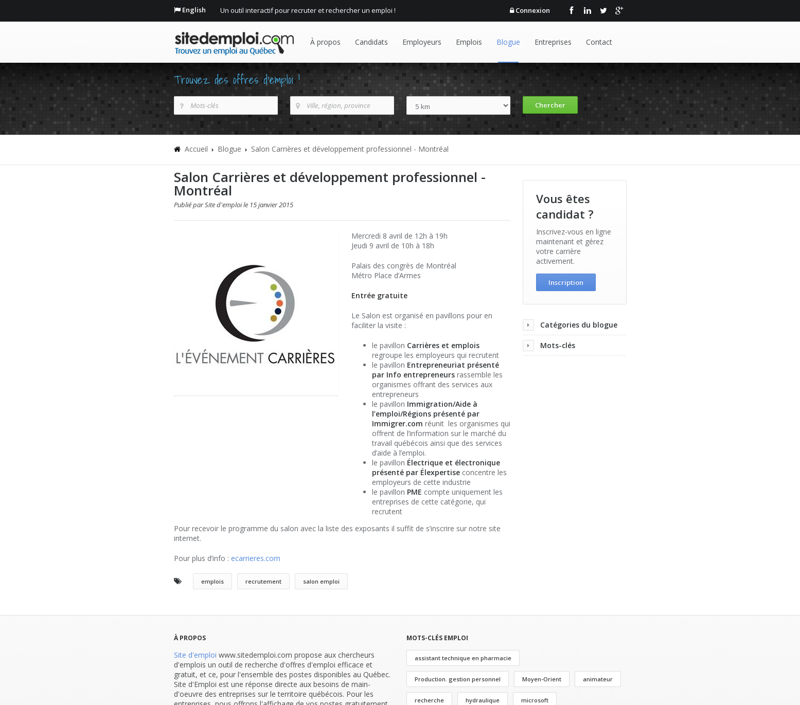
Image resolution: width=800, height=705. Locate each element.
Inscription (565, 282)
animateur (598, 679)
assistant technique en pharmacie (463, 658)
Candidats (371, 42)
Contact (599, 42)
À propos (325, 42)
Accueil (196, 149)
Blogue (508, 42)
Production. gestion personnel (458, 679)
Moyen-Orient (541, 679)
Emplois (469, 42)
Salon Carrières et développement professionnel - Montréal (350, 149)
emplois (212, 581)
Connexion (532, 10)
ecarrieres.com (255, 558)
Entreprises (553, 42)
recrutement (263, 581)
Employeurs (421, 42)
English (194, 9)
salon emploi (321, 581)
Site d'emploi (195, 655)
